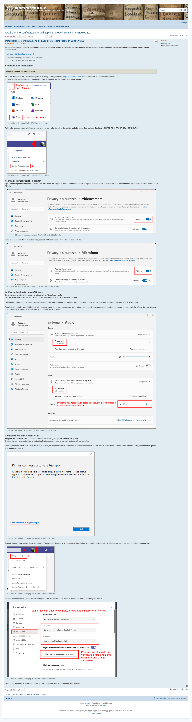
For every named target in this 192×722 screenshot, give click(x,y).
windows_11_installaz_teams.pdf (20, 54)
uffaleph (164, 40)
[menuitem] (184, 22)
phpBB (89, 703)
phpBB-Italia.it (102, 705)
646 (169, 43)
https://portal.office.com (72, 77)
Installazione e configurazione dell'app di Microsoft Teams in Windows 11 (47, 32)
